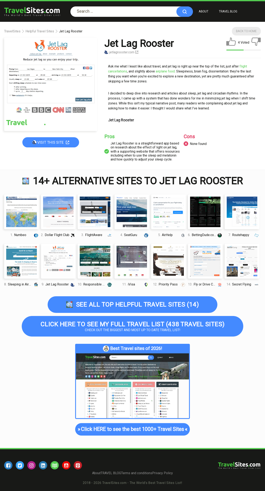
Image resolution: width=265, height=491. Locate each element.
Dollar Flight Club (58, 235)
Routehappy (243, 235)
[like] (231, 43)
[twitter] (20, 465)
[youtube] (66, 465)
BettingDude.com (205, 235)
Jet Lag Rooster (59, 284)
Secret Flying (242, 284)
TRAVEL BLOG (228, 11)
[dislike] (256, 43)
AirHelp (172, 235)
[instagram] (31, 465)
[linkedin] (43, 465)
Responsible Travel (95, 284)
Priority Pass (169, 284)
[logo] (32, 11)
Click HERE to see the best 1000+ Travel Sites (132, 429)
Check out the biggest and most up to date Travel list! (132, 326)
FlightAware (96, 235)
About (203, 11)
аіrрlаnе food (165, 71)
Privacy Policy (162, 473)
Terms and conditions (136, 473)
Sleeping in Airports (21, 284)
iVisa (135, 284)
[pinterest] (78, 465)
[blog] (55, 465)
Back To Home (246, 31)
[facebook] (8, 465)
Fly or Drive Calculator (205, 284)
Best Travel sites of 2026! (132, 348)
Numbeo (24, 235)
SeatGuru (134, 235)
